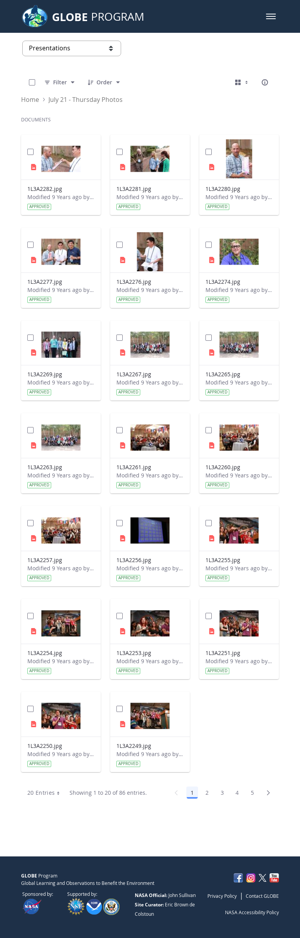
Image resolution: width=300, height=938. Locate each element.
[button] (271, 16)
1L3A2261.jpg (133, 467)
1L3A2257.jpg (44, 560)
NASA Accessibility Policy (252, 912)
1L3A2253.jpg (133, 653)
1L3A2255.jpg (222, 560)
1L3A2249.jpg (133, 745)
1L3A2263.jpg (44, 467)
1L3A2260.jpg (222, 467)
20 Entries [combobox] (46, 793)
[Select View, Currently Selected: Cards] (242, 82)
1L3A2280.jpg (222, 188)
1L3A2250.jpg (44, 745)
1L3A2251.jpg (222, 653)
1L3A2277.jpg (44, 281)
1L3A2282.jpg (44, 188)
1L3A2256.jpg (133, 560)
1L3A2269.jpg (44, 374)
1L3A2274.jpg (222, 281)
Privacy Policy (222, 896)
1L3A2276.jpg (133, 281)
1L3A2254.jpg (44, 653)
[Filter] (60, 82)
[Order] (104, 82)
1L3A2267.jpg (133, 374)
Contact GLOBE (262, 896)
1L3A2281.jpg (133, 188)
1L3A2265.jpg (222, 374)
